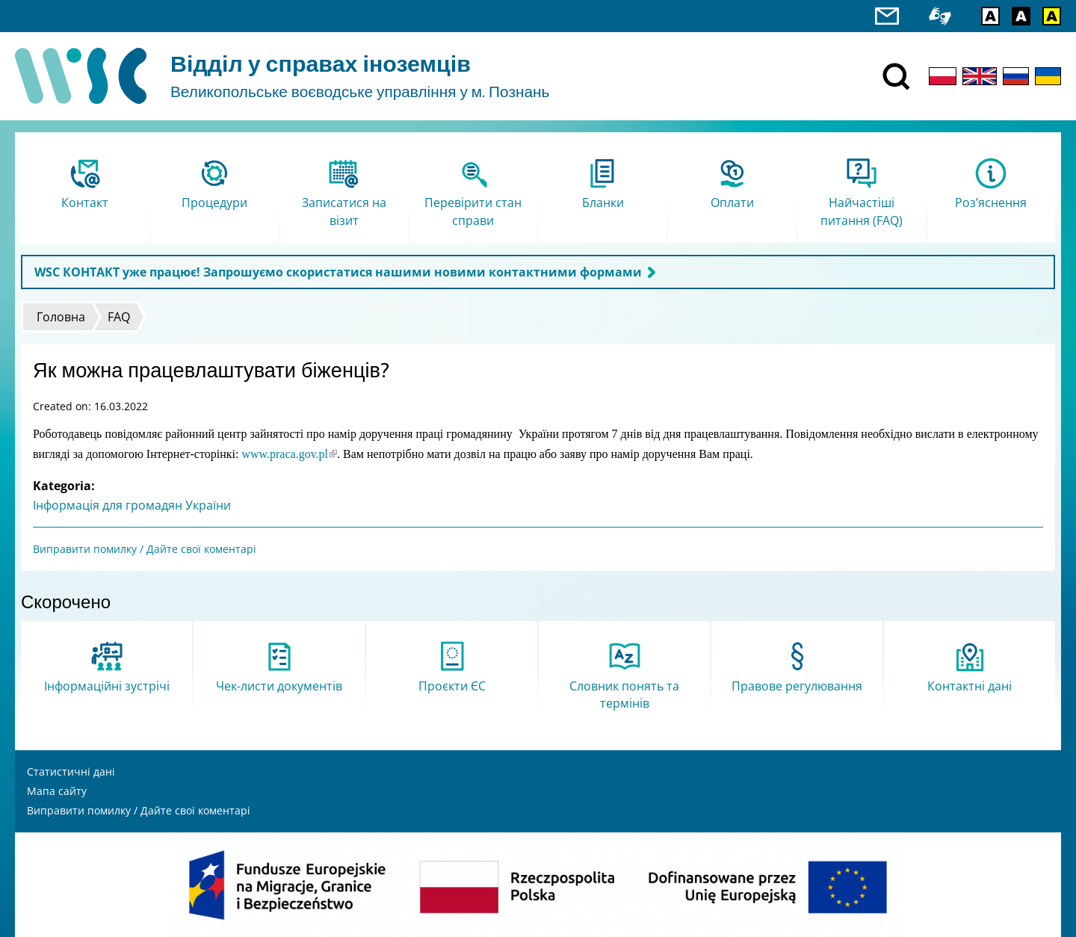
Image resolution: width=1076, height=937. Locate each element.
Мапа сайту (57, 791)
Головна (61, 317)
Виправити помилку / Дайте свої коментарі (144, 549)
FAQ (119, 317)
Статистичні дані (71, 771)
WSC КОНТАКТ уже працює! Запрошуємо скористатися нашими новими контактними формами (338, 272)
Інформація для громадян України (132, 505)
